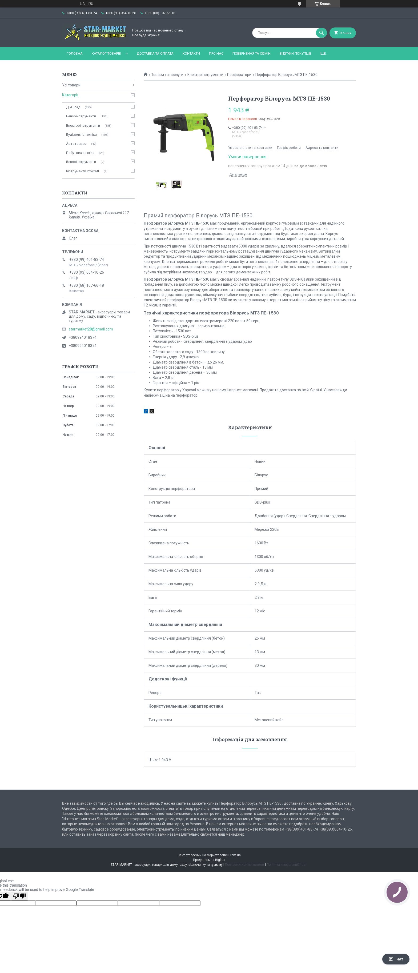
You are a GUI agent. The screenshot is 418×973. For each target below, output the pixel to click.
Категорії (70, 95)
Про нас (216, 53)
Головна (75, 53)
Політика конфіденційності (287, 865)
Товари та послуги (167, 75)
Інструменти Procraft (82, 171)
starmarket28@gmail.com (91, 329)
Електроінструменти (205, 75)
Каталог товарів (106, 53)
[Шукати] (321, 33)
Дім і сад (73, 107)
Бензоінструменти (81, 116)
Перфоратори (239, 75)
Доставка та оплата (155, 53)
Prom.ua (234, 855)
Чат (396, 959)
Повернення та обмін (251, 53)
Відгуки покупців (295, 53)
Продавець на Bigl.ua (209, 860)
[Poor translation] (19, 896)
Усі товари (71, 85)
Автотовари (76, 144)
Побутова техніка (80, 153)
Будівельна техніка (81, 135)
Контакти (191, 53)
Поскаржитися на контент (244, 865)
